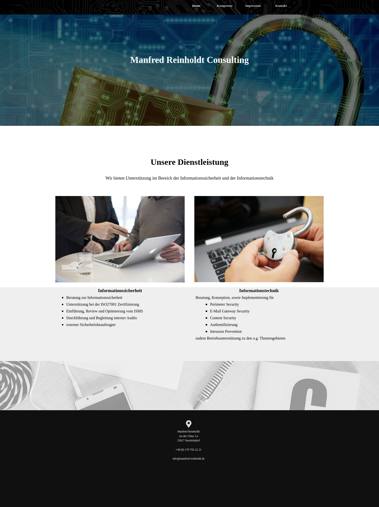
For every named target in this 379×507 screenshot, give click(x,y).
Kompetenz (225, 6)
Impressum (253, 6)
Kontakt (281, 6)
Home (196, 6)
